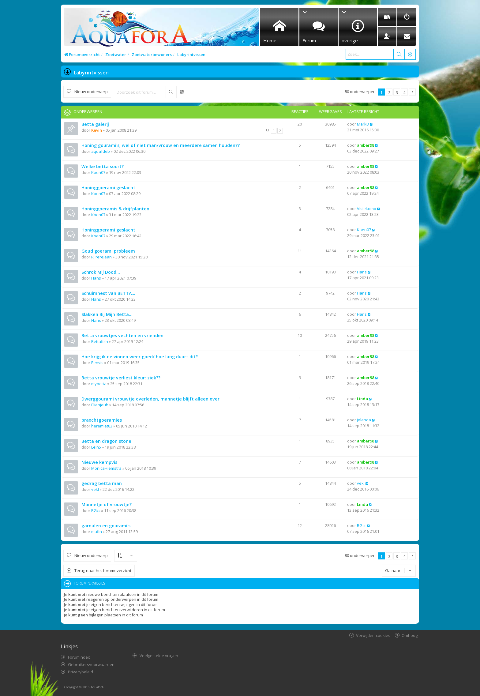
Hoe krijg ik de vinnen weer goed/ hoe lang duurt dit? (139, 356)
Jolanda (364, 420)
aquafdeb (100, 151)
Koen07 (98, 172)
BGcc (95, 510)
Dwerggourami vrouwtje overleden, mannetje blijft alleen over (150, 399)
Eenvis (97, 362)
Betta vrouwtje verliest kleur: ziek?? (120, 378)
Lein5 (96, 447)
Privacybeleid (80, 672)
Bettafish (99, 341)
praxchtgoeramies (101, 420)
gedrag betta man (101, 483)
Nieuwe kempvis (99, 462)
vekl (95, 489)
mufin (96, 531)
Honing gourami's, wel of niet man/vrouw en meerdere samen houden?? (160, 145)
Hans (96, 278)
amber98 (365, 145)
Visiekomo (366, 208)
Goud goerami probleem (108, 251)
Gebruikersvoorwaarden (91, 664)
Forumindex (79, 657)
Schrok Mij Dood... (100, 272)
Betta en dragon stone (106, 441)
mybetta (99, 383)
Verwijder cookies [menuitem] (373, 635)
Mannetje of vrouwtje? (106, 504)
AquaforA (97, 687)
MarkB (363, 124)
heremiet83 (101, 426)
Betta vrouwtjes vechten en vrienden (122, 335)
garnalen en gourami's (105, 526)
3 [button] (397, 92)
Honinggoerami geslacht (108, 187)
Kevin (96, 130)
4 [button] (404, 92)
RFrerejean (101, 257)
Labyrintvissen (91, 72)
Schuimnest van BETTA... (108, 293)
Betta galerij (95, 124)
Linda (362, 398)
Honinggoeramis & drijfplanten (115, 209)
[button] (412, 92)
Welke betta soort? (102, 166)
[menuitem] (387, 17)
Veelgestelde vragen (159, 655)
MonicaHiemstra (106, 468)
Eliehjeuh (99, 405)
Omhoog (410, 635)
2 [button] (389, 92)
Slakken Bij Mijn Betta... (107, 314)
